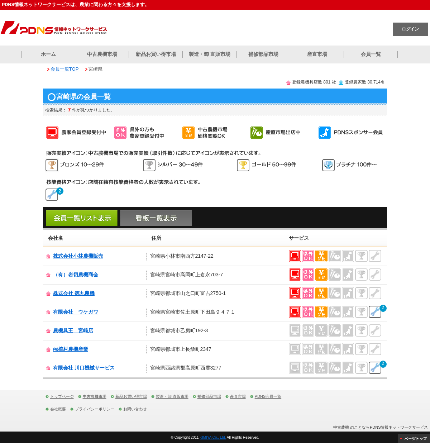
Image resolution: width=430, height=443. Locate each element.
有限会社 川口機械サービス (84, 368)
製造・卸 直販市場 (209, 54)
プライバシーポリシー (94, 409)
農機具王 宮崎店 (73, 330)
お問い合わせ (135, 409)
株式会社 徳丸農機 (74, 293)
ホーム (48, 54)
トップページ (62, 396)
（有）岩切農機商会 (75, 274)
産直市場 (317, 54)
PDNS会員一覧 (268, 396)
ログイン (410, 29)
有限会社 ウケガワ (75, 312)
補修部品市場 (263, 54)
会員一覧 (371, 54)
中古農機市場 (102, 54)
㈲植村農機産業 (70, 349)
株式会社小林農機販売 (78, 256)
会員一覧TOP (65, 69)
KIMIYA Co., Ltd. (213, 437)
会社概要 (58, 409)
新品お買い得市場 (156, 54)
